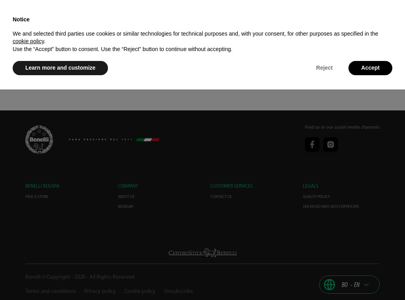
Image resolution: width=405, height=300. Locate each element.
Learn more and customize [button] (60, 68)
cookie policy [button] (28, 41)
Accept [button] (370, 68)
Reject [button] (324, 68)
